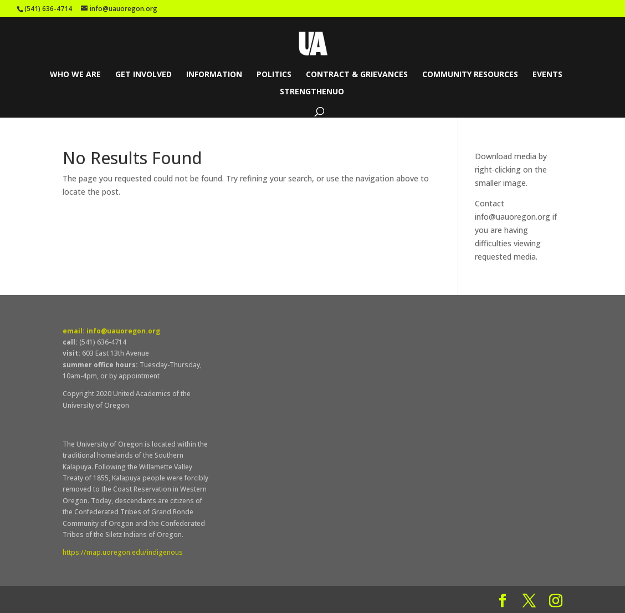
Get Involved (143, 74)
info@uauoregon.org (512, 216)
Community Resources (470, 74)
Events (547, 74)
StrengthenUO (312, 92)
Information (214, 74)
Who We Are (75, 74)
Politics (274, 74)
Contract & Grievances (357, 74)
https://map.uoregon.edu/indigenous (123, 552)
